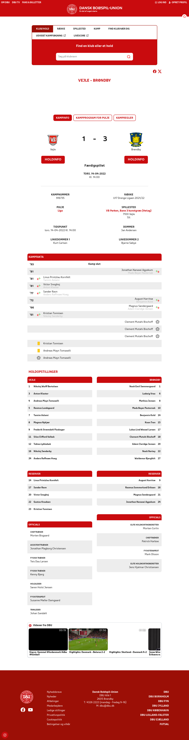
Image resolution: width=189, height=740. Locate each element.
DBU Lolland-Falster (154, 715)
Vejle (53, 149)
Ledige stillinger (56, 710)
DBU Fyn (163, 701)
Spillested (129, 207)
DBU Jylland (160, 706)
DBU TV (16, 3)
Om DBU (5, 3)
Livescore (81, 36)
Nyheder (51, 696)
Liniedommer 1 (60, 239)
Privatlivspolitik (56, 715)
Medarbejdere (55, 706)
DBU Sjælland (159, 719)
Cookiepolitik (54, 719)
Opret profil (178, 2)
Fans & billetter (31, 3)
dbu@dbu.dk (107, 706)
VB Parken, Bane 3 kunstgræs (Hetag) (128, 211)
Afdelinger (53, 701)
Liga (60, 211)
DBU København (158, 710)
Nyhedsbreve (54, 692)
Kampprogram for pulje (93, 118)
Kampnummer (60, 195)
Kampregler (124, 118)
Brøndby (136, 149)
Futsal (164, 724)
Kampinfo (62, 118)
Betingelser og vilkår (58, 724)
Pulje (60, 207)
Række (128, 195)
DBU (166, 692)
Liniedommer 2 (129, 239)
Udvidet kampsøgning (51, 36)
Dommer (128, 227)
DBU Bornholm (159, 696)
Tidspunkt (60, 227)
